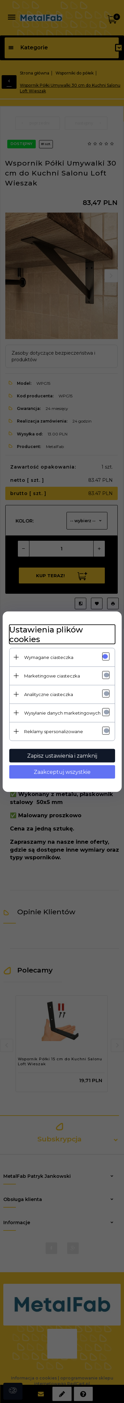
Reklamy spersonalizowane (53, 731)
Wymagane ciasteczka (48, 657)
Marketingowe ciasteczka (52, 675)
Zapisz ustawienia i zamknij (62, 755)
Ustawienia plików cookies (46, 634)
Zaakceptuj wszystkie (62, 772)
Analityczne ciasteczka (48, 694)
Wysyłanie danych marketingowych (62, 712)
